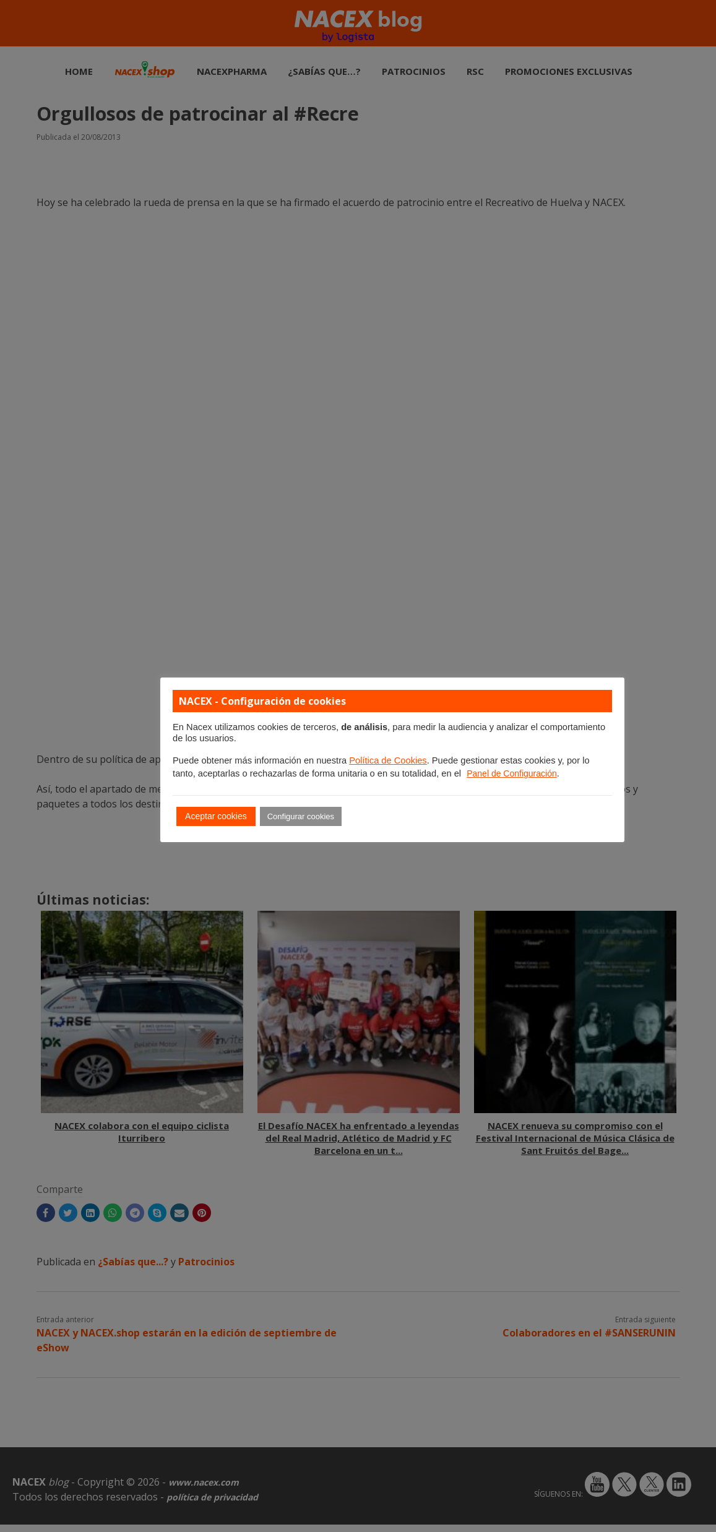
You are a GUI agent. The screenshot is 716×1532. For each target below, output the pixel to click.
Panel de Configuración (512, 773)
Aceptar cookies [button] (216, 816)
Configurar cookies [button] (300, 816)
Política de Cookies (387, 760)
